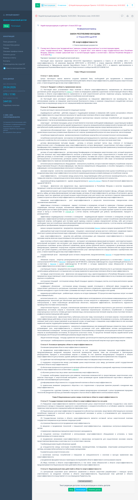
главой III (75, 369)
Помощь (6, 48)
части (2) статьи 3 (95, 181)
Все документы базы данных (12, 132)
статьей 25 (69, 212)
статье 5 (69, 92)
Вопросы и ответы (9, 58)
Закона (97, 228)
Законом (108, 255)
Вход (6, 26)
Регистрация (15, 26)
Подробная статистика (11, 105)
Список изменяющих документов (85, 45)
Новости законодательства (14, 68)
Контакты (6, 61)
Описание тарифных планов (13, 51)
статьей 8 (70, 266)
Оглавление (62, 5)
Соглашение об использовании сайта (14, 122)
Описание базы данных (11, 45)
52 (51, 55)
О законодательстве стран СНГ (14, 64)
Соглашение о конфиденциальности (14, 124)
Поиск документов (9, 42)
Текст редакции (48, 5)
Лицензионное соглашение (11, 126)
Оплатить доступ (9, 54)
